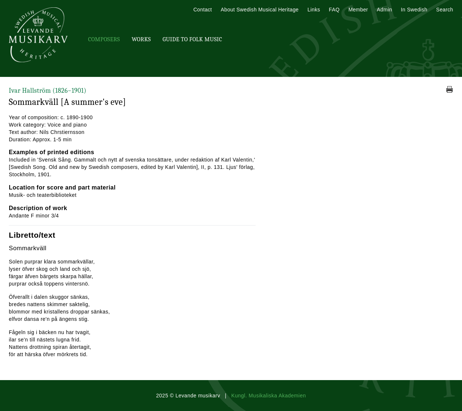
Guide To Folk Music (192, 39)
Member (358, 10)
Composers (104, 39)
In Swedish (414, 10)
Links (313, 10)
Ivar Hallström (47, 91)
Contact (202, 10)
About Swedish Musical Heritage (260, 10)
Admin (384, 10)
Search (444, 10)
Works (141, 39)
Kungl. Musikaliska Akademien (268, 395)
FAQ (334, 10)
